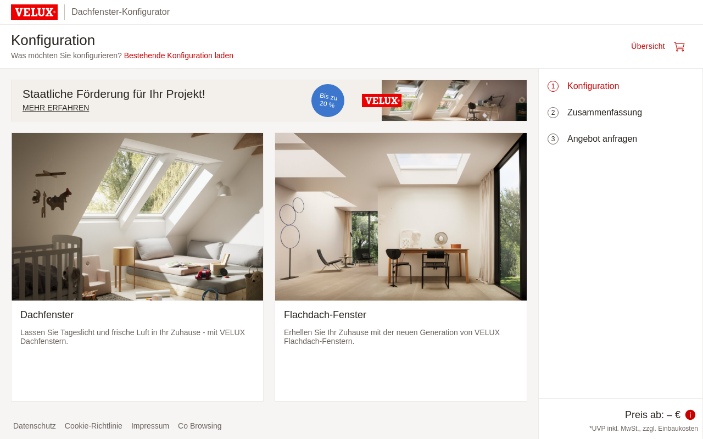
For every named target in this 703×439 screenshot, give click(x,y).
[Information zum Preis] (690, 415)
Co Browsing (199, 425)
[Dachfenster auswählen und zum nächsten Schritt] (137, 267)
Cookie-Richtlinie (93, 425)
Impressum (150, 425)
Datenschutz (34, 425)
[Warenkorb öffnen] (661, 47)
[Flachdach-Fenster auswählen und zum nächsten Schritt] (401, 267)
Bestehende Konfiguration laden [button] (178, 55)
